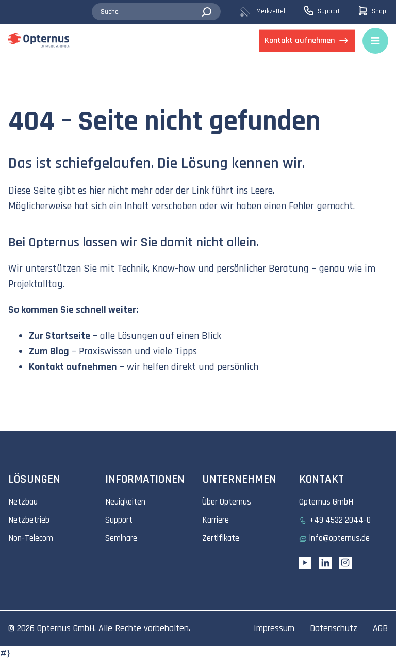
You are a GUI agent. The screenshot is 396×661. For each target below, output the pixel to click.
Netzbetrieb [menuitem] (29, 520)
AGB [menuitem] (380, 628)
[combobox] (156, 12)
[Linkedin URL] (325, 563)
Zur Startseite (59, 335)
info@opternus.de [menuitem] (339, 538)
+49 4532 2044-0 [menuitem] (340, 520)
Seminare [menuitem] (121, 538)
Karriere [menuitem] (215, 520)
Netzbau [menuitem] (23, 502)
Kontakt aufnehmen (73, 366)
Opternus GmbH (65, 628)
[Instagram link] (345, 563)
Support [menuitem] (119, 520)
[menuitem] (271, 12)
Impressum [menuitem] (274, 628)
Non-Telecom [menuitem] (30, 538)
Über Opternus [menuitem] (226, 502)
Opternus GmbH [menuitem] (326, 502)
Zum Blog (49, 351)
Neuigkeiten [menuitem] (125, 502)
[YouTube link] (305, 563)
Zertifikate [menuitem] (220, 538)
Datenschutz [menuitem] (333, 628)
